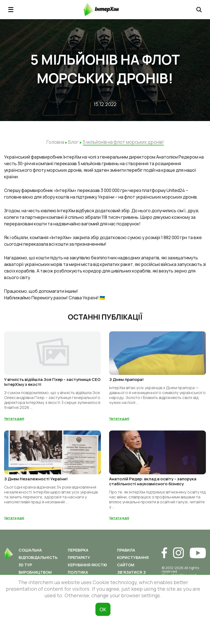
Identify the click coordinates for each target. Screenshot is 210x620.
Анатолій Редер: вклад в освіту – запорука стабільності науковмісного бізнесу (152, 481)
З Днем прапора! (126, 379)
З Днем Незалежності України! (36, 479)
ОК (103, 609)
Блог (73, 142)
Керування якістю (87, 564)
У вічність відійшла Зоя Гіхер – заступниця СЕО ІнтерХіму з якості (52, 382)
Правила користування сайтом (133, 557)
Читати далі (14, 419)
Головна (55, 142)
